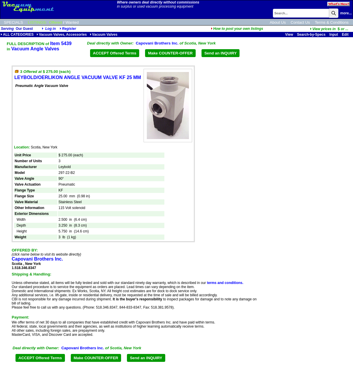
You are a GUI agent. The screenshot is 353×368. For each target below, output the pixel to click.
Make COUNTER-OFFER (170, 53)
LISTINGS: (37, 22)
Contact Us (300, 22)
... (329, 29)
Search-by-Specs (311, 34)
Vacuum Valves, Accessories (62, 34)
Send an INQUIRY (220, 53)
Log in (50, 29)
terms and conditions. (225, 283)
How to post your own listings (237, 29)
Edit (345, 34)
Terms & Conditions (332, 22)
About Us (278, 22)
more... (346, 13)
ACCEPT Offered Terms (115, 53)
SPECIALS (13, 22)
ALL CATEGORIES (17, 34)
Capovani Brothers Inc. (157, 43)
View (289, 34)
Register (69, 29)
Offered (55, 22)
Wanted (72, 22)
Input (333, 34)
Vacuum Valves (104, 34)
